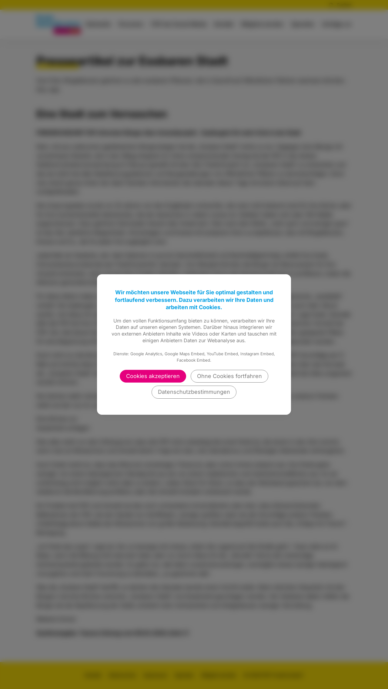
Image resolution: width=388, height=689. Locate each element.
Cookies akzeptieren (153, 376)
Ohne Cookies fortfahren (229, 376)
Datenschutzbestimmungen (194, 392)
